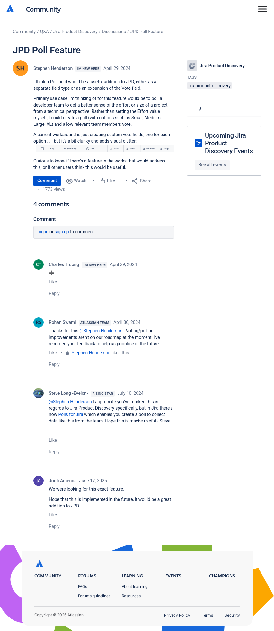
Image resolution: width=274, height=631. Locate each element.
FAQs (82, 586)
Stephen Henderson (53, 68)
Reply (54, 293)
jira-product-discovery (209, 85)
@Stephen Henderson (100, 330)
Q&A (44, 31)
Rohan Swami (62, 322)
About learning (135, 586)
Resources (131, 595)
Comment (47, 180)
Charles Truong (64, 264)
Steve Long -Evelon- (68, 393)
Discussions (114, 31)
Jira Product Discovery (75, 31)
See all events (212, 164)
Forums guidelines (94, 595)
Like (53, 281)
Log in (42, 231)
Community (43, 9)
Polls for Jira (70, 414)
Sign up (62, 231)
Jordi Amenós (62, 480)
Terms (207, 615)
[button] (103, 148)
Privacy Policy (177, 615)
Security (232, 615)
